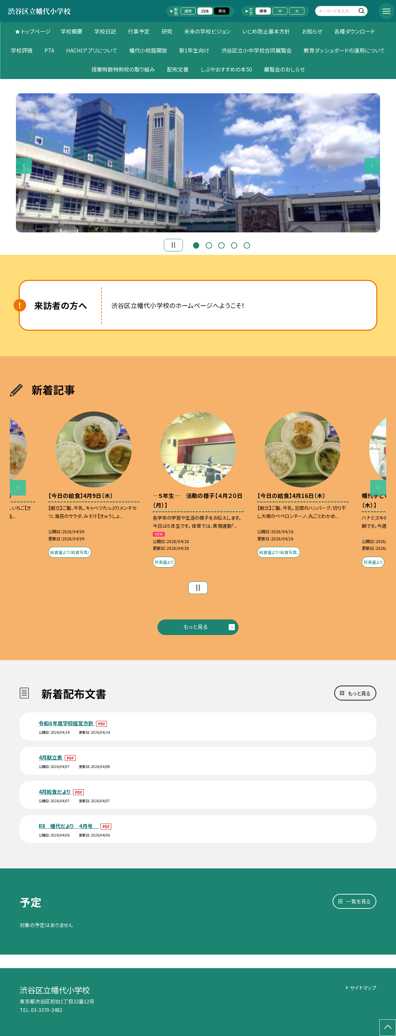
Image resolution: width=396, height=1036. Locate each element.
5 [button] (247, 244)
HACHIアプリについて (91, 50)
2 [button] (209, 244)
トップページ (36, 31)
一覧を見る (358, 901)
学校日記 (105, 31)
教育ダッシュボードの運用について (344, 50)
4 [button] (234, 244)
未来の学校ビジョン (207, 31)
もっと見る (195, 627)
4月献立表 (51, 757)
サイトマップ (363, 987)
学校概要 (71, 31)
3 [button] (221, 244)
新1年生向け (194, 50)
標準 (263, 11)
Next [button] (372, 166)
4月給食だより (55, 791)
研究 (167, 31)
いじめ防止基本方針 (266, 31)
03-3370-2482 (46, 1009)
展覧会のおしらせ (284, 69)
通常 (188, 11)
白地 (205, 11)
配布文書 (178, 69)
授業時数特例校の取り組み (123, 69)
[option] (198, 162)
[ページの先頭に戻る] (388, 1028)
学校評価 (22, 50)
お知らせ (312, 31)
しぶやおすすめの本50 (226, 69)
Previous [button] (24, 166)
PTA (49, 50)
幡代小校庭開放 (148, 50)
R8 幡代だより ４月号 (69, 825)
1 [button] (196, 244)
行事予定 (139, 31)
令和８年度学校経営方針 (66, 723)
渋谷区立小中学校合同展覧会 (256, 50)
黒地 (222, 11)
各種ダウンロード (354, 31)
